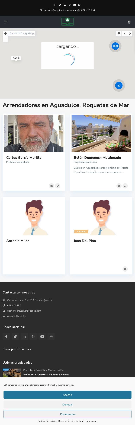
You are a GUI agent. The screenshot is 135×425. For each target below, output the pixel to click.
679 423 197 (88, 10)
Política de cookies (47, 421)
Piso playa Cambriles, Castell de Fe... (44, 369)
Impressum (91, 421)
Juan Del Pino (85, 240)
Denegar (67, 404)
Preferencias (67, 414)
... (122, 172)
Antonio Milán (18, 240)
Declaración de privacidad (71, 421)
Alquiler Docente (16, 315)
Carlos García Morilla (23, 157)
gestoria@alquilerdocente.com (24, 309)
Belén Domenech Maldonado (97, 157)
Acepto (67, 395)
